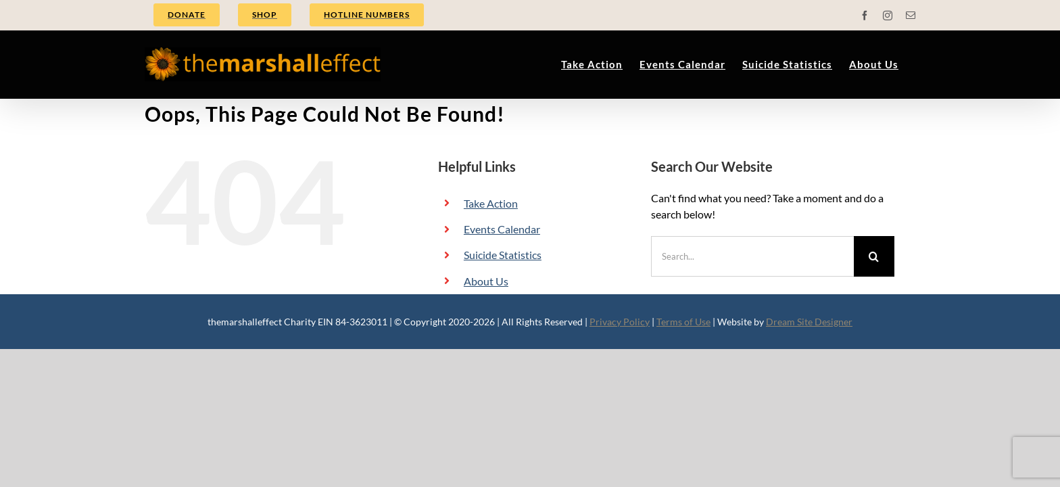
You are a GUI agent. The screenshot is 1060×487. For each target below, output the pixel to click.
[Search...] (752, 256)
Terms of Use (683, 321)
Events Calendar (502, 229)
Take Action (491, 203)
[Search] (874, 256)
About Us (486, 281)
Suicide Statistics (502, 254)
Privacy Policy (619, 321)
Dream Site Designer (809, 321)
